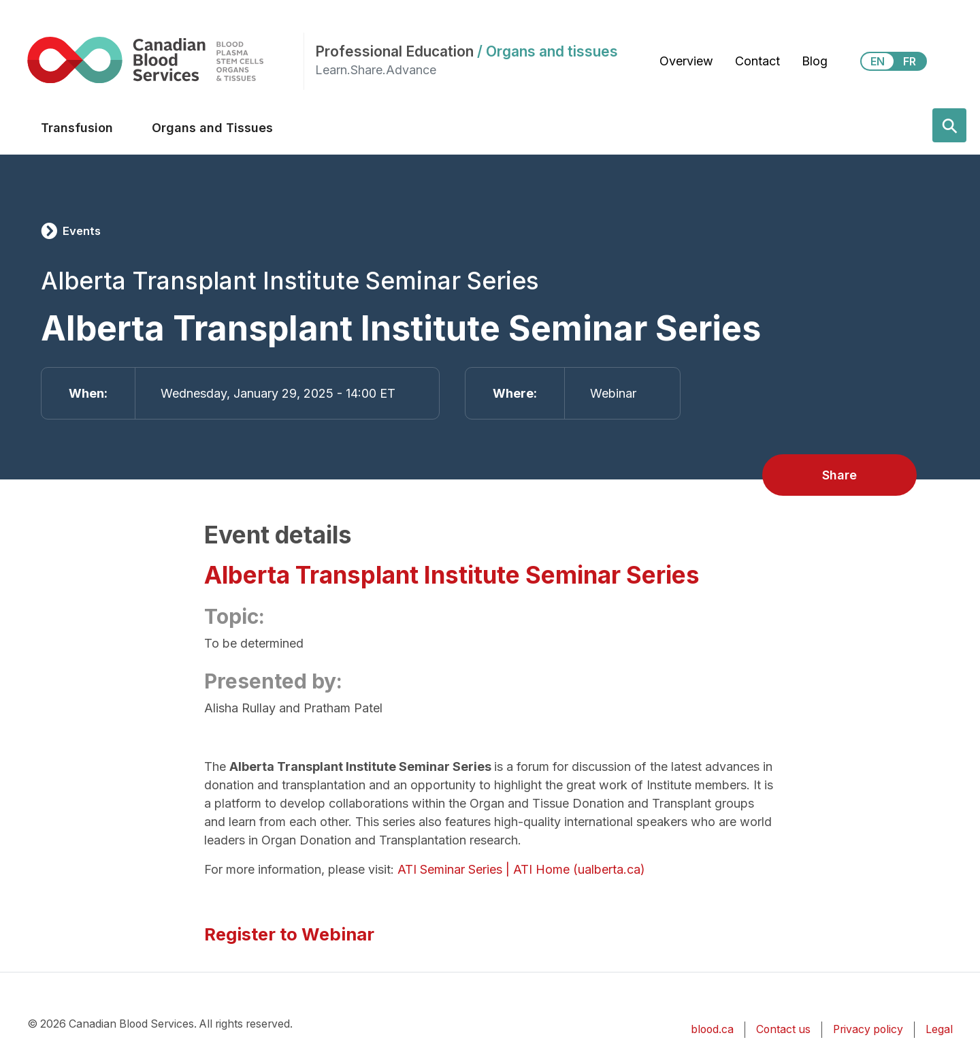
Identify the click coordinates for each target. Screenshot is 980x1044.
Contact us (783, 1029)
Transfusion (77, 128)
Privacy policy (868, 1029)
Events (82, 231)
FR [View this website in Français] (909, 61)
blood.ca (712, 1029)
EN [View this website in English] (877, 61)
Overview (686, 61)
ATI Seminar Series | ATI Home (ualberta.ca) (521, 869)
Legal (939, 1029)
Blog (815, 61)
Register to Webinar (289, 934)
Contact (757, 61)
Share (839, 475)
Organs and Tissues (212, 128)
